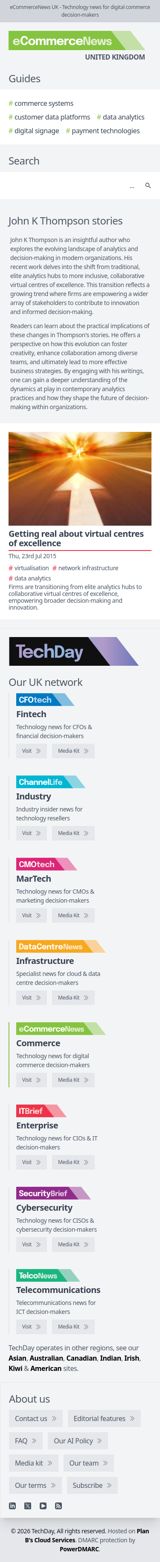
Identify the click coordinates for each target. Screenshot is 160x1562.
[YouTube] (43, 1505)
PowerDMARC (79, 1549)
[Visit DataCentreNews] (31, 997)
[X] (27, 1505)
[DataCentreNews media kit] (73, 997)
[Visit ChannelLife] (31, 833)
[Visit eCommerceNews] (31, 1080)
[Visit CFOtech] (31, 751)
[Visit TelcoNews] (31, 1327)
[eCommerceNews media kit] (73, 1080)
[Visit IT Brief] (31, 1162)
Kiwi (15, 1368)
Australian (46, 1358)
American (45, 1368)
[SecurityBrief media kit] (73, 1244)
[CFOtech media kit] (73, 751)
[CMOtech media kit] (73, 915)
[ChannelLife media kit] (73, 833)
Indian (110, 1358)
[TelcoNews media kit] (73, 1327)
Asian (17, 1358)
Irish (132, 1358)
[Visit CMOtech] (31, 915)
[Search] (71, 185)
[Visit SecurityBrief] (31, 1244)
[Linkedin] (12, 1505)
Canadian (82, 1358)
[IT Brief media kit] (73, 1162)
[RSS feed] (58, 1505)
